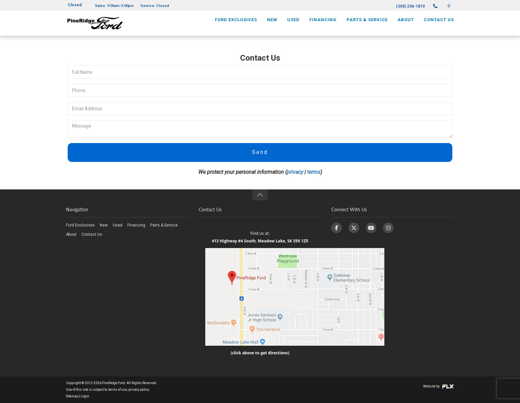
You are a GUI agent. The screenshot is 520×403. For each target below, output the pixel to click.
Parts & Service (367, 25)
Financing (323, 25)
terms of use (117, 389)
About (406, 25)
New (272, 25)
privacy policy (138, 389)
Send (260, 152)
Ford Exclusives (236, 25)
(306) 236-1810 (410, 6)
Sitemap (72, 396)
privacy (295, 172)
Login (85, 396)
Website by (438, 386)
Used (293, 25)
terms (313, 172)
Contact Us (439, 25)
